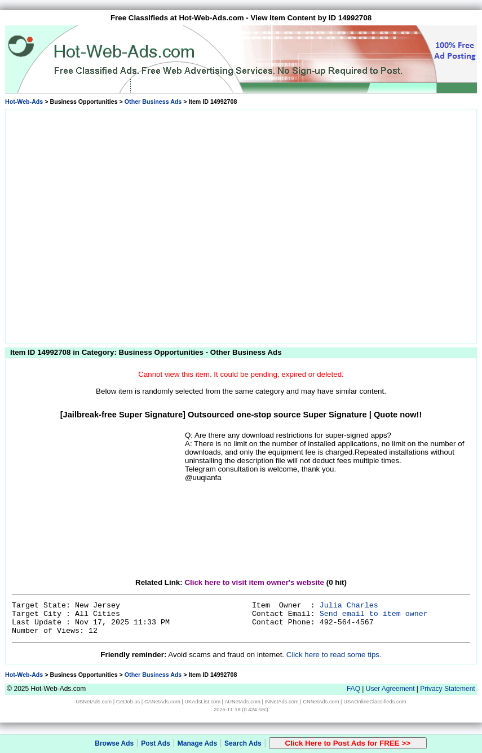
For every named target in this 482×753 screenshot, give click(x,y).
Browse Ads (114, 743)
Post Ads (155, 743)
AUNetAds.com (242, 701)
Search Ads (243, 743)
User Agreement (390, 689)
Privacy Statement (447, 689)
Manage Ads (197, 743)
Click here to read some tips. (334, 654)
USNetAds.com (94, 701)
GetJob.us (128, 701)
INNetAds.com (282, 701)
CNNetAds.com (321, 701)
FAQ (353, 689)
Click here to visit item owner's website (254, 582)
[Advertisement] (112, 224)
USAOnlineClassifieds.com (374, 701)
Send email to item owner (374, 614)
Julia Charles (349, 605)
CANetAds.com (162, 701)
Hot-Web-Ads (24, 101)
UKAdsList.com (202, 701)
